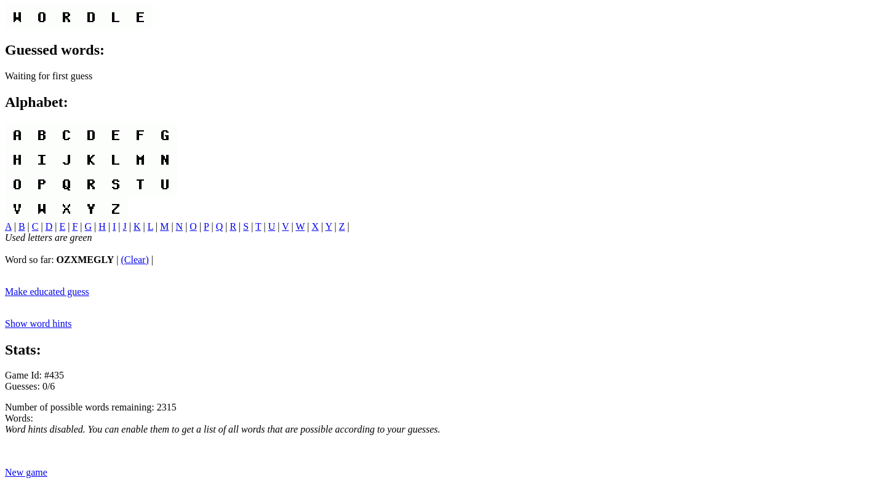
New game (26, 472)
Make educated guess (47, 291)
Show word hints (38, 323)
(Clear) (134, 259)
